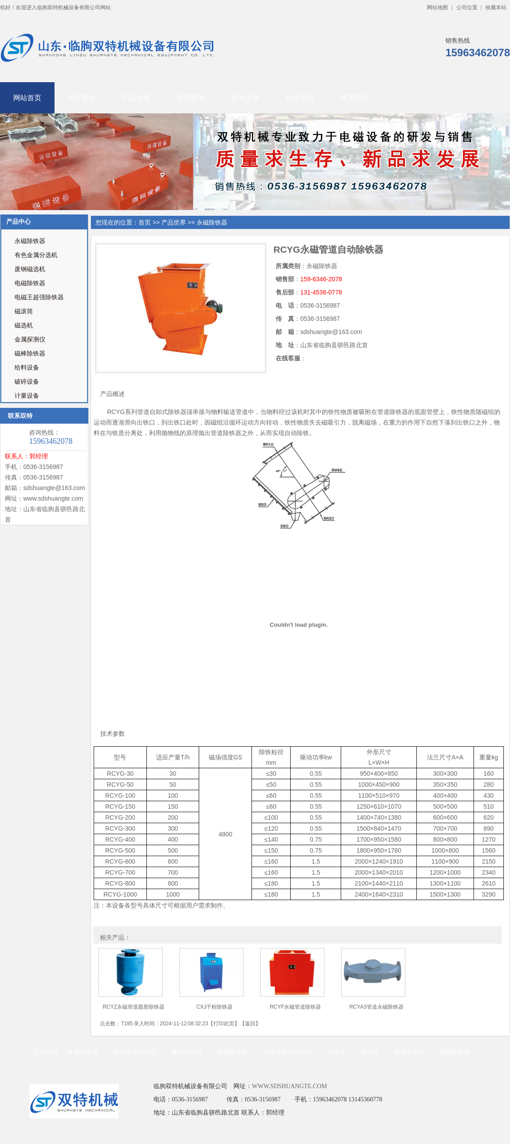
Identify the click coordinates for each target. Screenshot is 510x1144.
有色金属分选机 (36, 255)
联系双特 (354, 98)
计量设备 (27, 395)
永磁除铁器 (30, 241)
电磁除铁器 (30, 283)
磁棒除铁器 (30, 353)
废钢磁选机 (30, 269)
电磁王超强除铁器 (39, 297)
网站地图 (437, 7)
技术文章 (245, 98)
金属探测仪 (30, 339)
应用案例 (191, 98)
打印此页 (223, 1024)
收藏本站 (495, 7)
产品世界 (136, 98)
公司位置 (466, 7)
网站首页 (27, 98)
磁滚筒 (24, 311)
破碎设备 (27, 381)
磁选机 (24, 325)
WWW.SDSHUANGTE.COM (289, 1086)
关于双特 (82, 98)
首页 (144, 222)
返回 (250, 1024)
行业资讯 (300, 98)
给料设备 (27, 367)
